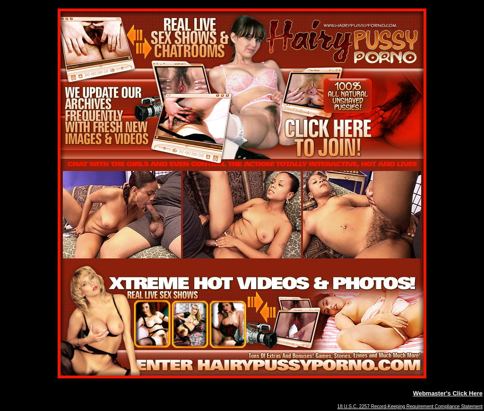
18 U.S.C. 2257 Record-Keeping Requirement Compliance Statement (410, 406)
